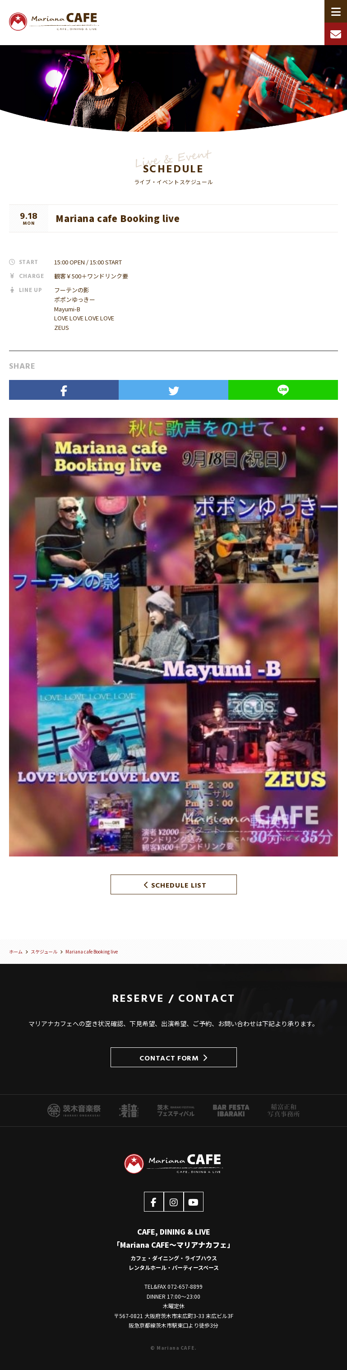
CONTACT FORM (173, 1057)
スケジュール (44, 951)
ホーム (16, 951)
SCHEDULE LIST (175, 884)
